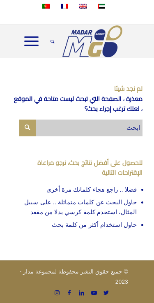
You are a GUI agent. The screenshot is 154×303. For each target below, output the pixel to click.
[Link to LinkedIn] (82, 293)
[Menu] (34, 41)
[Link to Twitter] (106, 293)
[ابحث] (51, 41)
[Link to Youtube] (94, 293)
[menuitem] (51, 41)
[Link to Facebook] (69, 293)
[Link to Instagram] (57, 293)
